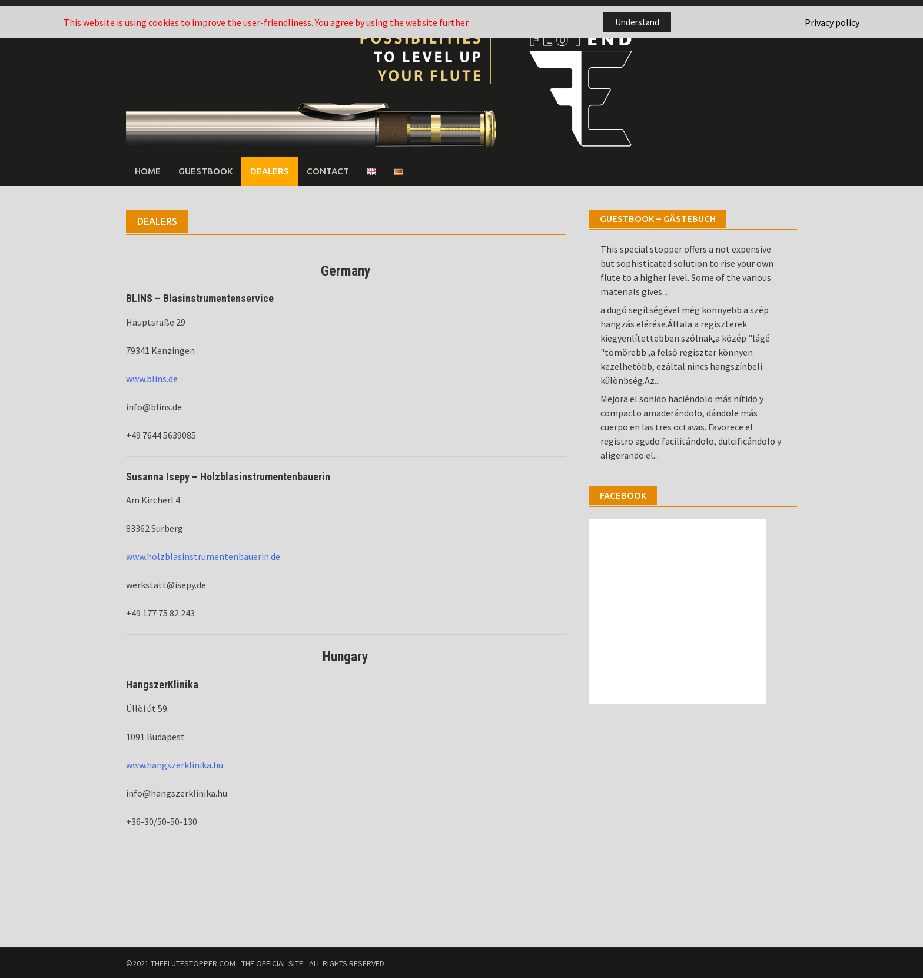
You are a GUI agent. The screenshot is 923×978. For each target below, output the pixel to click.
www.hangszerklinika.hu (174, 764)
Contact (328, 170)
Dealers (269, 170)
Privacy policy (832, 22)
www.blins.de (152, 378)
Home (148, 170)
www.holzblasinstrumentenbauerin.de (203, 556)
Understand (637, 22)
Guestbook (205, 170)
